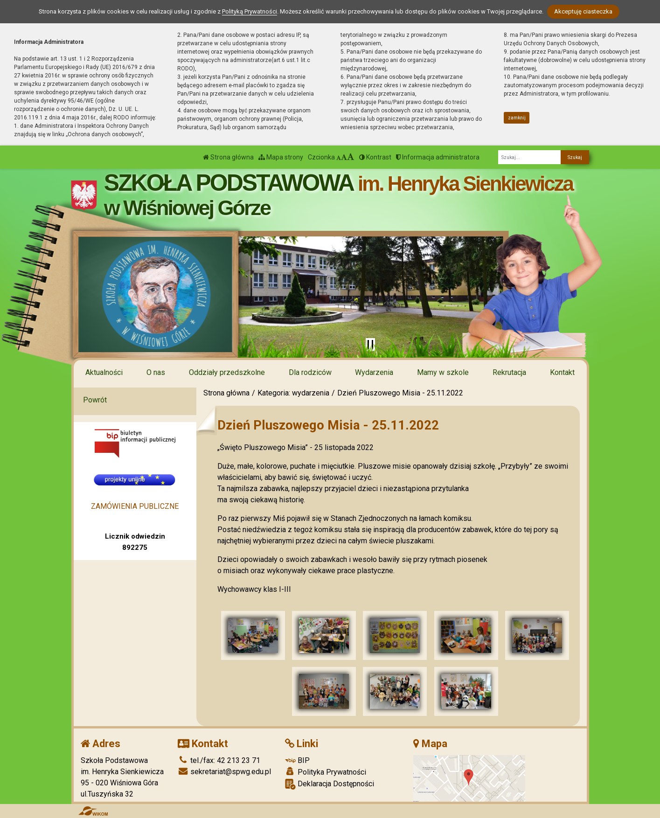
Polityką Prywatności (249, 11)
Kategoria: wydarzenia (293, 392)
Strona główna (228, 157)
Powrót (95, 399)
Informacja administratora (437, 157)
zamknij (517, 117)
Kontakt (562, 372)
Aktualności (104, 372)
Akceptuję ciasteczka (583, 11)
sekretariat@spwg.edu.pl (224, 771)
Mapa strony (280, 157)
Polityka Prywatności (325, 771)
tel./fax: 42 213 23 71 (219, 760)
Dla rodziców (310, 372)
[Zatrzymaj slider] (370, 344)
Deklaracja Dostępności (329, 784)
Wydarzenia (374, 372)
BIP (297, 760)
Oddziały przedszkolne (227, 372)
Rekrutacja (509, 372)
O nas (155, 372)
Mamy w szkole (443, 372)
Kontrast (375, 157)
